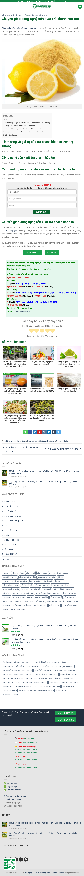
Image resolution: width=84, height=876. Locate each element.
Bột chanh (9, 441)
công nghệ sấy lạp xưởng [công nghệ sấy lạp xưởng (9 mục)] (47, 577)
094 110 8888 (29, 738)
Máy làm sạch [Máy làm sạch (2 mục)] (18, 674)
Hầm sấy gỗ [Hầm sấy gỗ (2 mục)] (20, 666)
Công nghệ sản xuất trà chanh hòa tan (20, 126)
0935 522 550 (32, 753)
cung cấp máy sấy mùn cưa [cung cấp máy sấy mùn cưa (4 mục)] (58, 573)
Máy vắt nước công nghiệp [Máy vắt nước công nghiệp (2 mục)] (12, 682)
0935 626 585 (20, 767)
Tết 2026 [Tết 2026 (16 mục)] (6, 609)
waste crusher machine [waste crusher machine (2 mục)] (46, 690)
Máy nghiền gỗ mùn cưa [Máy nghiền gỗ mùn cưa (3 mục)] (68, 674)
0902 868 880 (20, 753)
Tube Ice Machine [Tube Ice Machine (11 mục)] (68, 686)
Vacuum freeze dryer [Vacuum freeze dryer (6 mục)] (10, 690)
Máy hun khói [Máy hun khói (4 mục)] (7, 674)
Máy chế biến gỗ (9, 511)
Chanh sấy (30, 441)
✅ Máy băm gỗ (11, 786)
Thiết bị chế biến (9, 544)
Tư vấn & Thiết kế (9, 554)
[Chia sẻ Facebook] (30, 432)
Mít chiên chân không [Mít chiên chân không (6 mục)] (43, 593)
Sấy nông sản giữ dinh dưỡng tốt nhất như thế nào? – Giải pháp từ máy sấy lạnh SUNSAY (44, 482)
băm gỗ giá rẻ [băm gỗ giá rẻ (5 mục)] (42, 573)
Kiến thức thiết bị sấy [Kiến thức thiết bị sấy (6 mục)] (42, 585)
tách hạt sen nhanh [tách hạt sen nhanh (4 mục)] (40, 605)
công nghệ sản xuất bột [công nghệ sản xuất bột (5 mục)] (27, 577)
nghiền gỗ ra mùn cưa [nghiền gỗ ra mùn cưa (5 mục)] (69, 593)
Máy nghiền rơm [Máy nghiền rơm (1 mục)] (31, 678)
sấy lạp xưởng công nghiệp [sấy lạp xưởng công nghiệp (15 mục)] (24, 601)
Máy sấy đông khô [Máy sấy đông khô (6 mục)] (55, 678)
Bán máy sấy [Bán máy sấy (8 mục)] (7, 573)
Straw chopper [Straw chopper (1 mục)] (54, 682)
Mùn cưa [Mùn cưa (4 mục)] (56, 593)
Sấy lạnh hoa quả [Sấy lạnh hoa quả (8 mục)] (56, 597)
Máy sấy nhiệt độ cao (11, 540)
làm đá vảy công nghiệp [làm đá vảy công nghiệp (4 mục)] (11, 589)
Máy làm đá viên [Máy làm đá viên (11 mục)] (41, 674)
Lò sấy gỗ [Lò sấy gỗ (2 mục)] (46, 666)
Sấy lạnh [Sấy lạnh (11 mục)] (30, 597)
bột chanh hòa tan (20, 441)
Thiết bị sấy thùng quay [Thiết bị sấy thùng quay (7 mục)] (23, 686)
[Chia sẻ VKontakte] (44, 432)
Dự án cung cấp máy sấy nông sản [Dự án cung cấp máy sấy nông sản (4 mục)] (41, 581)
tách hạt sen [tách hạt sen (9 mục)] (27, 605)
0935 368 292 (32, 767)
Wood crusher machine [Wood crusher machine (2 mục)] (10, 694)
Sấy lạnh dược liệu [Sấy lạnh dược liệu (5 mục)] (41, 597)
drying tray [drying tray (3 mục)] (65, 662)
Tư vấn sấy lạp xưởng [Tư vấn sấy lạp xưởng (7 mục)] (69, 605)
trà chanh (52, 441)
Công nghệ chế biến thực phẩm (14, 15)
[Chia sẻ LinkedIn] (49, 432)
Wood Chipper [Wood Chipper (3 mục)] (61, 690)
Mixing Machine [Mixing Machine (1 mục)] (68, 666)
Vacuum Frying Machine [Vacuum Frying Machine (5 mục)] (27, 690)
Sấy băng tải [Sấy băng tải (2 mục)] (74, 682)
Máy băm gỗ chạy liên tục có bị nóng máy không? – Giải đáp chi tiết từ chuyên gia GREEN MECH (45, 472)
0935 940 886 (32, 760)
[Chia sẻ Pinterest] (39, 432)
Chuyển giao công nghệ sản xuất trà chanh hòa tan (25, 132)
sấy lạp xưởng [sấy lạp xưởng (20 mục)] (7, 601)
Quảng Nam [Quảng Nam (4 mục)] (7, 597)
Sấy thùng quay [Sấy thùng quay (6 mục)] (8, 686)
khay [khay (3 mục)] (28, 666)
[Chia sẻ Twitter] (35, 432)
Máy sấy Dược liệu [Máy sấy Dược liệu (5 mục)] (9, 593)
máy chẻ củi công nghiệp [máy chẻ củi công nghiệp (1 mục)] (42, 670)
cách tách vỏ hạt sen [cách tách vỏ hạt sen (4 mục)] (10, 577)
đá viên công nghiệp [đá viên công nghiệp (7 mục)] (18, 609)
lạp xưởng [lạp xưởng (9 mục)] (24, 589)
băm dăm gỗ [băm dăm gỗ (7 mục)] (30, 573)
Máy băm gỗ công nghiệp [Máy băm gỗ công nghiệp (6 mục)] (11, 670)
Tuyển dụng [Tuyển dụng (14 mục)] (17, 605)
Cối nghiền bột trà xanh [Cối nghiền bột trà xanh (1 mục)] (42, 662)
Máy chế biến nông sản (12, 516)
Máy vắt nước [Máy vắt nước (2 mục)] (68, 678)
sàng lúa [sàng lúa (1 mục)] (65, 682)
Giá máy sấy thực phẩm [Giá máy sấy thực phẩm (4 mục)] (11, 585)
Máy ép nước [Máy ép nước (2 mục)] (27, 682)
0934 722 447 (20, 760)
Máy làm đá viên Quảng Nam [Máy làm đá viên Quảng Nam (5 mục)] (63, 589)
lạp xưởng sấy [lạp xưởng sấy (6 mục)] (35, 589)
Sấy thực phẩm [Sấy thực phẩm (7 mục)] (72, 601)
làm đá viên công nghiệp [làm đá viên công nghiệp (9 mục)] (59, 585)
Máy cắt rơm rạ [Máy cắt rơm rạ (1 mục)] (69, 670)
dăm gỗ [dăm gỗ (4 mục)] (60, 577)
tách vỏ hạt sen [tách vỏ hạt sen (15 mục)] (54, 605)
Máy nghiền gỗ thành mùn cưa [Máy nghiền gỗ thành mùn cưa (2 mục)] (13, 678)
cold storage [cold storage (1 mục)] (26, 662)
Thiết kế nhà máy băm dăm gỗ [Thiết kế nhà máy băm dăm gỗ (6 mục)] (44, 686)
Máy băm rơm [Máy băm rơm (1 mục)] (27, 670)
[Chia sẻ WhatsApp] (25, 432)
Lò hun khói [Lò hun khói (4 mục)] (36, 666)
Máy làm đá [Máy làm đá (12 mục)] (29, 674)
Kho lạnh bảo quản (10, 501)
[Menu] (80, 7)
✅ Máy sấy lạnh (11, 783)
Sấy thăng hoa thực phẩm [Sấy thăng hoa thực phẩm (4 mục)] (56, 601)
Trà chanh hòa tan (62, 441)
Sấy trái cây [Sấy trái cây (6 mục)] (6, 605)
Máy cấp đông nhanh (11, 506)
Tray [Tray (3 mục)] (58, 686)
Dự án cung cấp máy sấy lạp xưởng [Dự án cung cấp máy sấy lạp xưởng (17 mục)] (15, 581)
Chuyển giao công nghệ (37, 15)
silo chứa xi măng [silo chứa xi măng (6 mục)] (19, 597)
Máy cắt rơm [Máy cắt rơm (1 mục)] (58, 670)
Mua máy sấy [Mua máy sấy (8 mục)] (47, 589)
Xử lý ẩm (6, 559)
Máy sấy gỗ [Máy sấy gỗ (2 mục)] (43, 678)
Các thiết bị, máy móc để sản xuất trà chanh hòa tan (25, 129)
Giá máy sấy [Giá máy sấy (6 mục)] (59, 581)
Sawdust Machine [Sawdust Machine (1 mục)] (40, 682)
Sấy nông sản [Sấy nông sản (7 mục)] (40, 601)
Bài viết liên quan (11, 135)
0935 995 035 (32, 750)
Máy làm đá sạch (9, 530)
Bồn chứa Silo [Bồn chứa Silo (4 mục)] (7, 662)
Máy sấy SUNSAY (23, 311)
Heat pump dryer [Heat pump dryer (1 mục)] (8, 666)
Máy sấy (5, 535)
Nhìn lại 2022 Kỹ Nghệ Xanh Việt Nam (63, 449)
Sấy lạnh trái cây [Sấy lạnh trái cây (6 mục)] (69, 597)
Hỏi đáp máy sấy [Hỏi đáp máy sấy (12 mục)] (26, 585)
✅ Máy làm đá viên (12, 790)
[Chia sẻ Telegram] (58, 432)
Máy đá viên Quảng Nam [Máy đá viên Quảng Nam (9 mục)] (25, 593)
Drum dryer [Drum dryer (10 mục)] (56, 662)
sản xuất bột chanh (41, 441)
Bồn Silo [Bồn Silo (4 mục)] (17, 662)
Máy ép (5, 525)
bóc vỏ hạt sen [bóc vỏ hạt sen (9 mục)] (18, 573)
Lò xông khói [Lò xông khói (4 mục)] (56, 666)
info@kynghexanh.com (32, 742)
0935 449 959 (20, 750)
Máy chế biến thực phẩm (12, 520)
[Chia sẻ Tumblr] (54, 432)
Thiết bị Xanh (7, 549)
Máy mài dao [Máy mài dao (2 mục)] (53, 674)
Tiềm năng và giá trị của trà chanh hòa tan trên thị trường (27, 123)
